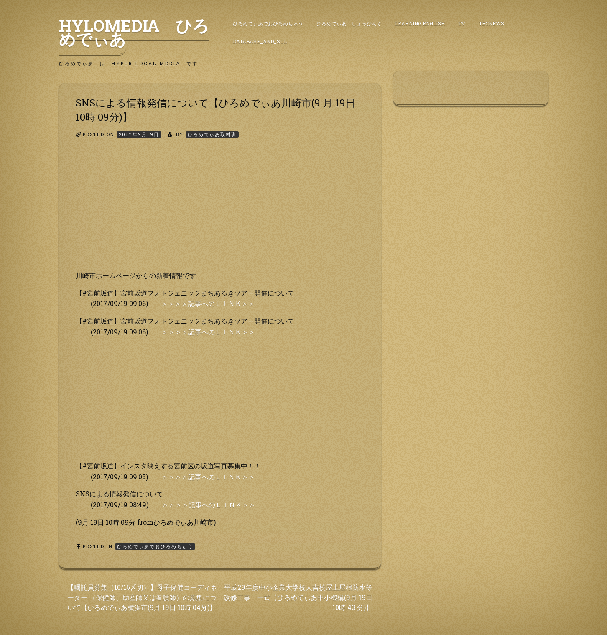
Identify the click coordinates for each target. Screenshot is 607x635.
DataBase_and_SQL (260, 41)
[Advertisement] (220, 211)
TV (461, 23)
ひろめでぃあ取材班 (212, 134)
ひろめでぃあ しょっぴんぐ (349, 23)
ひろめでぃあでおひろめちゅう (268, 23)
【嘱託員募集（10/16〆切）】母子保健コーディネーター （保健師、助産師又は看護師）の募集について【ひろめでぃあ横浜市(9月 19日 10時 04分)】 (142, 597)
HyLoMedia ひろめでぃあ (134, 32)
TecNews (491, 23)
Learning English (420, 23)
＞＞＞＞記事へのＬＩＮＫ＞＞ (208, 303)
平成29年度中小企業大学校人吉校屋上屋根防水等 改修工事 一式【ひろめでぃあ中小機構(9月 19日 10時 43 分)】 (298, 597)
